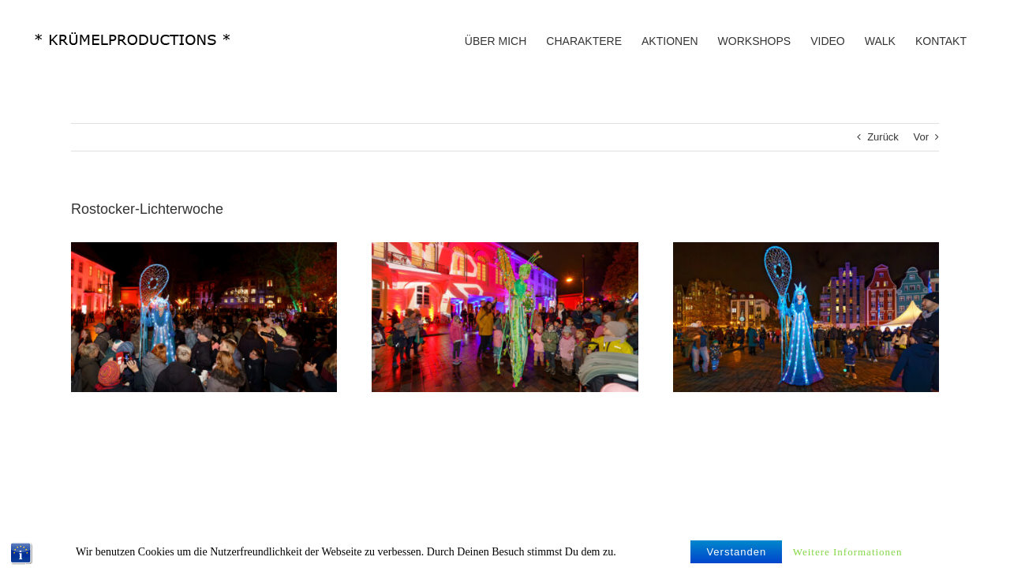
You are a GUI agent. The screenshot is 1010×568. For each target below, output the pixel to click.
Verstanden (736, 557)
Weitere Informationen (848, 557)
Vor (921, 137)
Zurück (883, 137)
